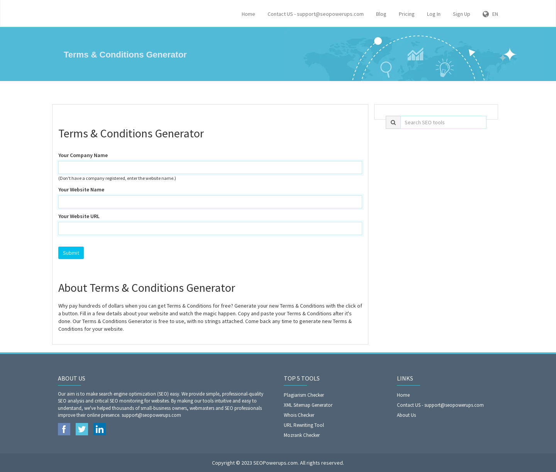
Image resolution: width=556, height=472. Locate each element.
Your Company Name (83, 155)
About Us (406, 415)
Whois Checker (299, 415)
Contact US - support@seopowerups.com (316, 13)
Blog (381, 13)
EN (490, 13)
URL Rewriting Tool (304, 425)
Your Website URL (79, 216)
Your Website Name (81, 189)
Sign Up (461, 13)
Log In (434, 13)
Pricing (407, 13)
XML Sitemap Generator (308, 405)
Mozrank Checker (302, 435)
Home (248, 13)
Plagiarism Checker (304, 395)
